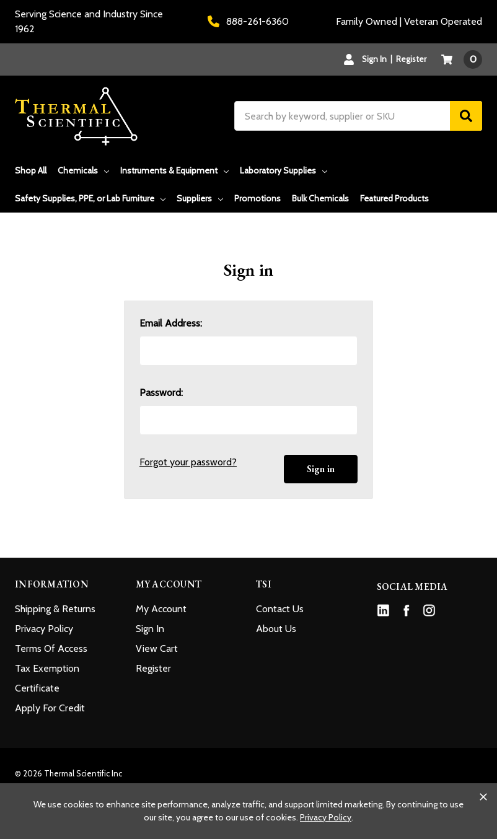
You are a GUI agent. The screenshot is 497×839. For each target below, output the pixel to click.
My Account (161, 609)
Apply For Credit (50, 708)
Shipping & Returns (55, 609)
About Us (276, 629)
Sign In (150, 629)
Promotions (257, 198)
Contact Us (280, 609)
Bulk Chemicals (320, 198)
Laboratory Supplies (283, 170)
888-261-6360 (248, 21)
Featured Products (394, 198)
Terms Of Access (51, 648)
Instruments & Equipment (174, 170)
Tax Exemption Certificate (47, 678)
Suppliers (200, 198)
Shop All (30, 170)
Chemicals (83, 170)
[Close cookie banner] (483, 796)
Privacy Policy (44, 629)
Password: (161, 392)
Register (411, 59)
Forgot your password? (188, 462)
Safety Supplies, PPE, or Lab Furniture (90, 198)
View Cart (157, 648)
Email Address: (170, 323)
